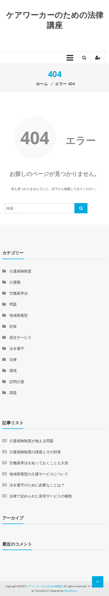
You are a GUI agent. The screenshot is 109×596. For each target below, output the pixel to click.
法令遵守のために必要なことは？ (37, 485)
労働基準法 (18, 293)
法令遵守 (16, 348)
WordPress (70, 591)
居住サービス (20, 337)
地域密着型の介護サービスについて (38, 473)
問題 (13, 304)
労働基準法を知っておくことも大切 (38, 462)
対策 (13, 326)
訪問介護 (16, 381)
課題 (13, 392)
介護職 (14, 282)
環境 (13, 370)
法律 (13, 359)
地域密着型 (18, 315)
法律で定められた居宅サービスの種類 (40, 496)
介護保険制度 (20, 271)
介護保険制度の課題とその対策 (35, 451)
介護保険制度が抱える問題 (31, 440)
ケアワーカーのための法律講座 (54, 19)
